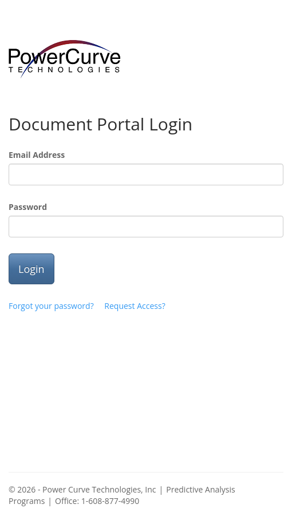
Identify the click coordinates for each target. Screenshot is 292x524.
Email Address (37, 154)
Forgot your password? (51, 305)
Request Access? (134, 305)
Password (28, 206)
